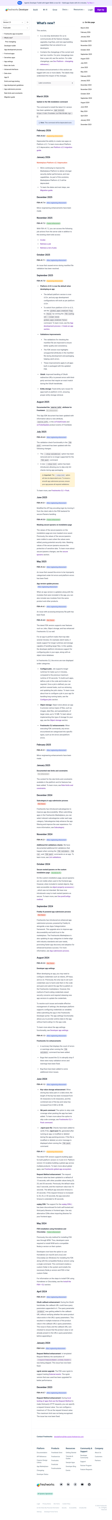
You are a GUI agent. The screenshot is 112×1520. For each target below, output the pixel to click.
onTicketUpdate (43, 425)
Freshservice (55, 1456)
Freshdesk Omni (56, 1452)
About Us (98, 1452)
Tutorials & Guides (69, 1457)
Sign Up (100, 10)
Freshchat (54, 1464)
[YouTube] (82, 1484)
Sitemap (39, 1512)
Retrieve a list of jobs (48, 248)
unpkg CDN (67, 1204)
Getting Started (71, 1452)
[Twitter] (61, 1484)
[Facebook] (75, 1484)
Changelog (40, 1470)
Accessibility (72, 1508)
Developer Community (84, 1457)
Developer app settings (59, 1030)
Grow (55, 10)
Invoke (42, 240)
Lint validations (55, 857)
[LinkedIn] (68, 1484)
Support (83, 1461)
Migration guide (46, 190)
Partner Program (86, 1465)
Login (90, 10)
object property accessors (63, 887)
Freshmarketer (56, 1468)
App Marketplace (42, 1466)
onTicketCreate (60, 422)
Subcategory (59, 827)
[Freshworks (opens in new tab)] (45, 1485)
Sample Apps (70, 1462)
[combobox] (13, 22)
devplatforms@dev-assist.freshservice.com (69, 1437)
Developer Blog (71, 1466)
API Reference (41, 1456)
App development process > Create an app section (58, 326)
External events (55, 1374)
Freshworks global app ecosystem (58, 1169)
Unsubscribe (82, 1508)
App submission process (59, 951)
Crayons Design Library (42, 1461)
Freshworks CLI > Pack (60, 491)
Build (35, 10)
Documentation (42, 1452)
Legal (38, 1504)
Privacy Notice (47, 1504)
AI (45, 9)
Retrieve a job (45, 244)
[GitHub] (89, 1484)
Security (64, 1508)
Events (68, 1470)
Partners (98, 1460)
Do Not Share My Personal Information (48, 1508)
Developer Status (42, 1474)
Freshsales (55, 1460)
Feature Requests (86, 1469)
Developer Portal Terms (51, 1512)
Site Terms (57, 1504)
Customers (98, 1456)
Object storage (55, 720)
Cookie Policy (66, 1504)
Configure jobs (46, 700)
